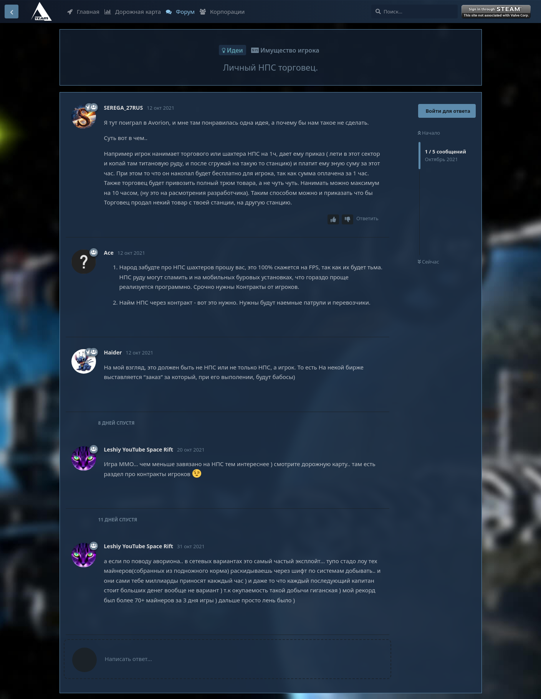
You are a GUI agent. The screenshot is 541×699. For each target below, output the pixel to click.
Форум (180, 11)
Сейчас (428, 261)
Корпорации (222, 11)
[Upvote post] (333, 219)
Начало (429, 132)
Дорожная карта (132, 11)
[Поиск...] (414, 11)
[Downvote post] (347, 219)
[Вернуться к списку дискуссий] (11, 11)
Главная (83, 11)
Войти (496, 12)
